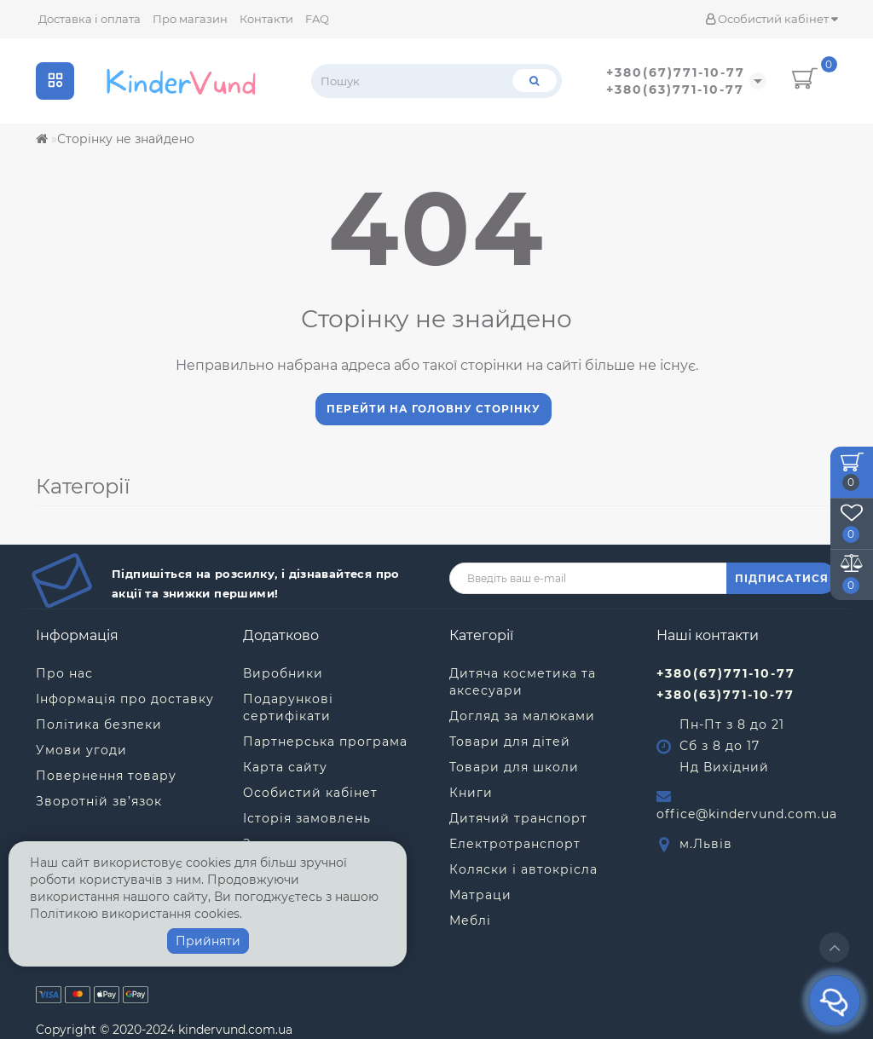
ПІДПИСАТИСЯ (782, 578)
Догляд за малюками (522, 716)
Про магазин (190, 19)
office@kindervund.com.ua (746, 814)
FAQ (317, 19)
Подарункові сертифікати (288, 707)
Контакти (266, 19)
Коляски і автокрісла (523, 869)
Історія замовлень (307, 818)
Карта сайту (285, 767)
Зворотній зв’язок (99, 801)
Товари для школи (514, 767)
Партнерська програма (325, 741)
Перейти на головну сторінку (434, 408)
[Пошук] (534, 80)
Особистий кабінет (771, 19)
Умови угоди (81, 750)
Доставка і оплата (89, 19)
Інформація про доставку (125, 699)
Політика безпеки (99, 724)
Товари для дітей (509, 741)
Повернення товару (106, 775)
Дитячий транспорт (518, 818)
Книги (471, 792)
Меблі (470, 920)
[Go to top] (834, 947)
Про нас (64, 673)
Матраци (480, 895)
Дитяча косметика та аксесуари (522, 682)
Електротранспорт (515, 843)
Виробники (283, 673)
